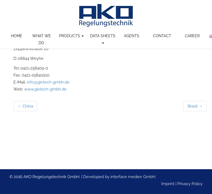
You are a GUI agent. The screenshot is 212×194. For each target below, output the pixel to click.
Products (71, 36)
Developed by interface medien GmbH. (119, 176)
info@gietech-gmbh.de (48, 82)
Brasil (195, 106)
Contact (162, 36)
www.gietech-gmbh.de (45, 89)
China (25, 106)
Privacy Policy (190, 183)
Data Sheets (102, 39)
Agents (131, 36)
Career (192, 36)
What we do (41, 39)
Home (16, 36)
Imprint (167, 183)
